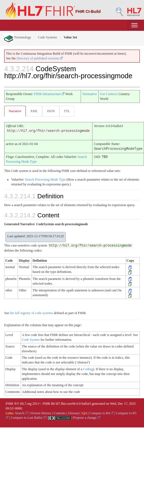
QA (84, 413)
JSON (51, 111)
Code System (31, 339)
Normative (89, 94)
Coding (88, 369)
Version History (41, 413)
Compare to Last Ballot (28, 417)
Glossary (74, 413)
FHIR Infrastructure (49, 94)
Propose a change (86, 417)
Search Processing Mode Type (45, 179)
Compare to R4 (101, 413)
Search (21, 413)
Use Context (108, 94)
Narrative (15, 111)
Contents (60, 413)
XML (34, 111)
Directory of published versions (40, 58)
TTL (67, 111)
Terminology (17, 37)
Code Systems (47, 37)
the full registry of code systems (31, 313)
